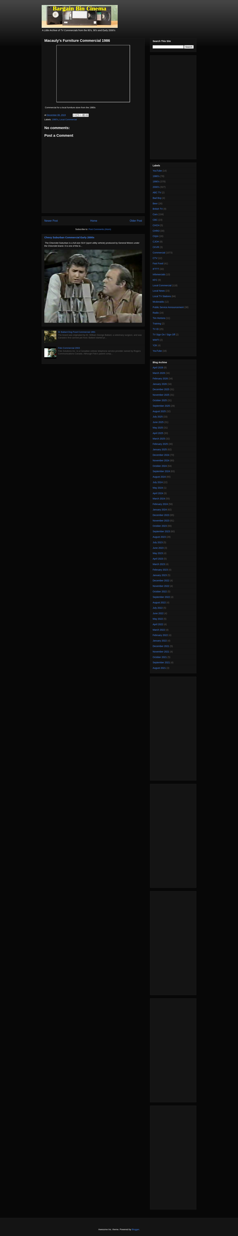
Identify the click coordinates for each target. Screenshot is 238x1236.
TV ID (156, 329)
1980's (55, 119)
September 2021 (161, 662)
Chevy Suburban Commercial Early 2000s (69, 237)
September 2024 (161, 471)
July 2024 (158, 482)
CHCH (156, 225)
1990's (156, 181)
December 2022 (161, 580)
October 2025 (160, 400)
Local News (159, 290)
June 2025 (158, 422)
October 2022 (160, 591)
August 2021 (159, 668)
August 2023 (159, 537)
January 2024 (160, 509)
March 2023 (159, 564)
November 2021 (161, 651)
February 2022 (160, 635)
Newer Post (51, 220)
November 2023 (161, 520)
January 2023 (160, 575)
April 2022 (158, 624)
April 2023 (158, 558)
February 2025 (160, 444)
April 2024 (158, 493)
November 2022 (161, 586)
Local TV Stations (162, 296)
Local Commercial (68, 119)
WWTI (156, 340)
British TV (158, 208)
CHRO (156, 230)
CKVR (156, 247)
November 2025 (161, 395)
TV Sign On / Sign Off (164, 334)
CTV (155, 258)
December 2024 (161, 455)
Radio (156, 312)
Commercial (159, 252)
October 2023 (160, 526)
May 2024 (158, 487)
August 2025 (159, 411)
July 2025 (158, 416)
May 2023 (158, 553)
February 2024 (160, 504)
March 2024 (159, 498)
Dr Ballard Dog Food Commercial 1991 (76, 332)
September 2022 (161, 597)
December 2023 (161, 515)
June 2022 (158, 613)
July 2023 (158, 542)
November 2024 (161, 460)
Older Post (136, 220)
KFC (155, 280)
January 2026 (160, 384)
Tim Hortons (159, 318)
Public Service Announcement (168, 307)
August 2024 (159, 476)
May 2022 (158, 619)
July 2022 (158, 608)
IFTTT (156, 269)
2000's (156, 187)
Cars (155, 214)
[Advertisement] (173, 107)
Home (93, 220)
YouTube (157, 170)
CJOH (156, 241)
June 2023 (158, 548)
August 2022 (159, 602)
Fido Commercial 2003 (69, 348)
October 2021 (160, 657)
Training (157, 323)
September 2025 (161, 406)
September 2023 (161, 531)
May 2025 (158, 427)
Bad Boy (157, 198)
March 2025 (159, 438)
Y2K (155, 345)
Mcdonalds (158, 301)
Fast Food (158, 263)
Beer (155, 203)
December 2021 (161, 646)
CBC (155, 219)
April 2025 (158, 433)
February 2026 (160, 378)
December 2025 (161, 389)
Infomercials (159, 274)
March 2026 (159, 373)
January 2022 (160, 640)
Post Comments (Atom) (99, 229)
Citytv (155, 236)
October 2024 (160, 466)
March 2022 (159, 629)
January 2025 (160, 449)
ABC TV (157, 192)
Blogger (135, 1229)
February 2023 (160, 569)
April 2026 (158, 367)
